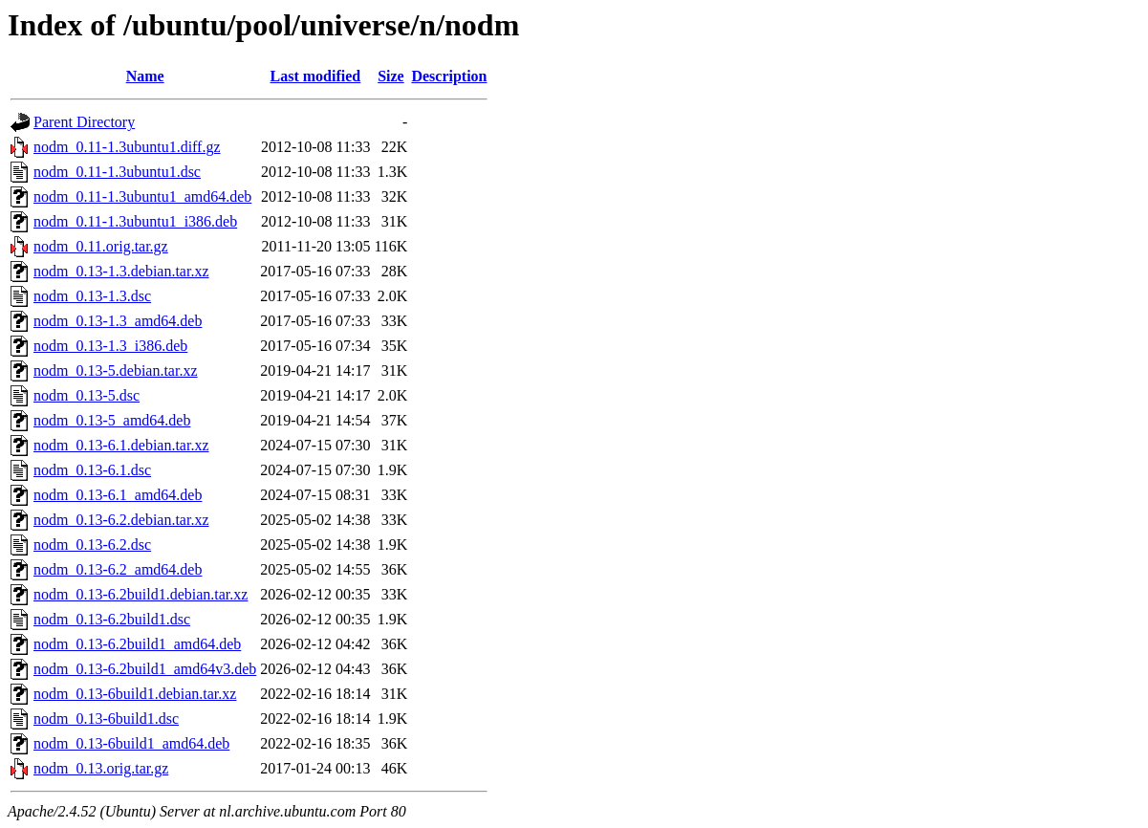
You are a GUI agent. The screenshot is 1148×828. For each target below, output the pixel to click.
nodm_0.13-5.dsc (86, 395)
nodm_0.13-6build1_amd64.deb (131, 743)
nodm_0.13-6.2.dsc (92, 544)
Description (449, 76)
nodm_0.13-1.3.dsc (92, 296)
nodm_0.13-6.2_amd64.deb (117, 569)
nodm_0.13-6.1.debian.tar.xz (121, 445)
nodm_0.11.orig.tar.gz (100, 246)
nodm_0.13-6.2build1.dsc (111, 619)
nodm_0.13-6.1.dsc (92, 470)
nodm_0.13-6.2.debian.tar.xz (121, 520)
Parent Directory (84, 122)
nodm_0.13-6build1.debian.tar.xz (134, 694)
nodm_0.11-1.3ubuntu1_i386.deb (135, 221)
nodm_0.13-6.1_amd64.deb (117, 495)
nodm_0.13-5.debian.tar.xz (115, 370)
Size (391, 76)
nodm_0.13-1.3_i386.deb (110, 346)
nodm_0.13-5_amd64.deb (111, 420)
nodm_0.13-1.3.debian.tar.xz (121, 271)
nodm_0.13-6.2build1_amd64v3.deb (144, 669)
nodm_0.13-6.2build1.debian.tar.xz (140, 594)
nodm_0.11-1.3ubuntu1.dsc (117, 171)
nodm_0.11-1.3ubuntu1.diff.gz (127, 147)
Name (145, 76)
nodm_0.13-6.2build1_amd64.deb (137, 644)
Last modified (316, 76)
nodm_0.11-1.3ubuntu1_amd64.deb (142, 196)
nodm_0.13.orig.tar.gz (100, 768)
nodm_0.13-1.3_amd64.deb (117, 321)
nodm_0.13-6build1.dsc (106, 718)
